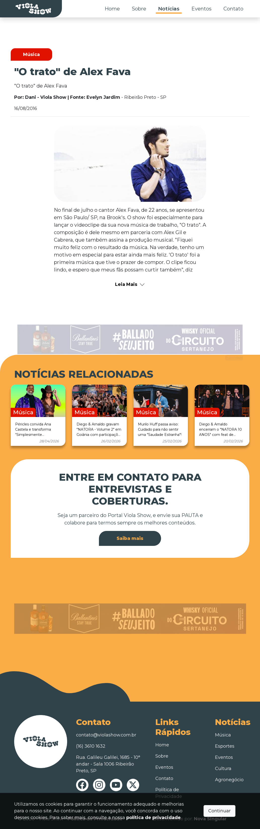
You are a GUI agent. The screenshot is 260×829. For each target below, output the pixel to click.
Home (112, 9)
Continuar (219, 811)
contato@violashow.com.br (106, 735)
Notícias (168, 9)
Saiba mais (130, 538)
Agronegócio (229, 779)
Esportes (224, 746)
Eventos (201, 9)
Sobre (139, 9)
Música (223, 735)
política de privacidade (153, 817)
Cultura (223, 768)
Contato (233, 9)
